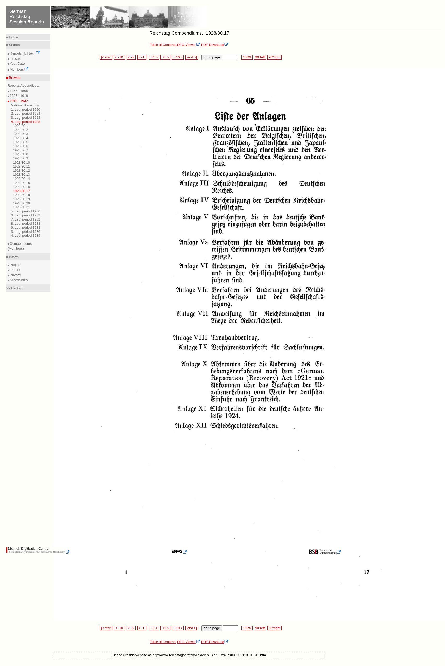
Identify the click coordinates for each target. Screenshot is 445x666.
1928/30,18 (21, 195)
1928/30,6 (20, 146)
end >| (192, 57)
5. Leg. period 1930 (25, 211)
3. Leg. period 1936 (25, 232)
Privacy (15, 275)
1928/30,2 (20, 130)
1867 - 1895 (18, 91)
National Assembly (25, 105)
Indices (15, 59)
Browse (14, 78)
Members (18, 70)
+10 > (177, 57)
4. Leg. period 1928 (25, 122)
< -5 (131, 57)
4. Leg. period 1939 (25, 235)
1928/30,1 (20, 126)
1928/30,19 (21, 199)
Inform (13, 257)
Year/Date (17, 64)
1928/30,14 (21, 179)
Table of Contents (163, 45)
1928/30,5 (20, 142)
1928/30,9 (20, 158)
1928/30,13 (21, 174)
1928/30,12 (21, 171)
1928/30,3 (20, 134)
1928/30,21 (21, 207)
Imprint (14, 270)
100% (247, 57)
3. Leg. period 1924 (25, 118)
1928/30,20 (21, 203)
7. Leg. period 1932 (25, 219)
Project (14, 265)
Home (13, 37)
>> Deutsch (15, 288)
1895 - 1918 (18, 96)
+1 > (154, 57)
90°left (260, 57)
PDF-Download (215, 45)
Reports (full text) (24, 53)
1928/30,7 (20, 150)
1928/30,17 (21, 191)
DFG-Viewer (188, 45)
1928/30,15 (21, 183)
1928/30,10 (21, 162)
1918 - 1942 (18, 101)
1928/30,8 (20, 154)
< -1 (142, 57)
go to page (212, 57)
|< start (106, 57)
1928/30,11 (21, 166)
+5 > (165, 57)
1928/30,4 (20, 138)
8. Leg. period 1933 (25, 223)
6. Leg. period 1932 (25, 215)
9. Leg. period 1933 (25, 227)
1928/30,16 (21, 187)
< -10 (119, 57)
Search (14, 45)
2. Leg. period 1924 (25, 113)
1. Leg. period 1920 (25, 109)
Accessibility (18, 280)
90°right (274, 57)
